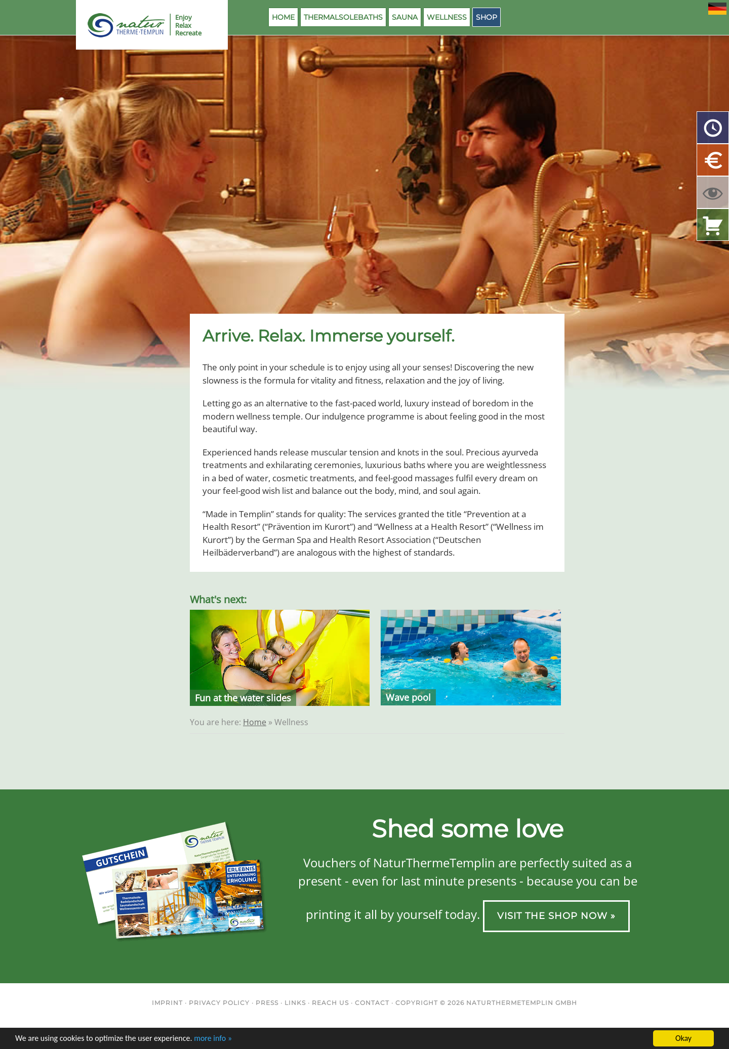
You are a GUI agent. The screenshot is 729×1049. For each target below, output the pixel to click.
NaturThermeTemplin (120, 25)
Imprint (167, 1002)
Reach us (330, 1002)
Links (295, 1002)
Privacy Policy (219, 1002)
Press (267, 1002)
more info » (213, 1038)
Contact (372, 1002)
